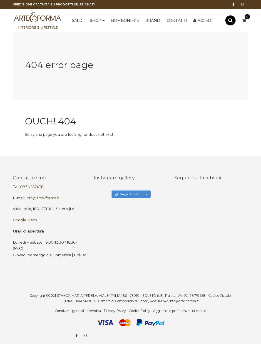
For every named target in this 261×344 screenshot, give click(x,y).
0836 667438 (32, 187)
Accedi (205, 20)
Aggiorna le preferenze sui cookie (179, 311)
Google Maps (25, 220)
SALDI (78, 20)
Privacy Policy (115, 311)
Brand (152, 20)
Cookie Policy (139, 311)
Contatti (177, 20)
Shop (95, 20)
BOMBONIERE (125, 20)
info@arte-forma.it (42, 198)
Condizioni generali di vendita (78, 311)
